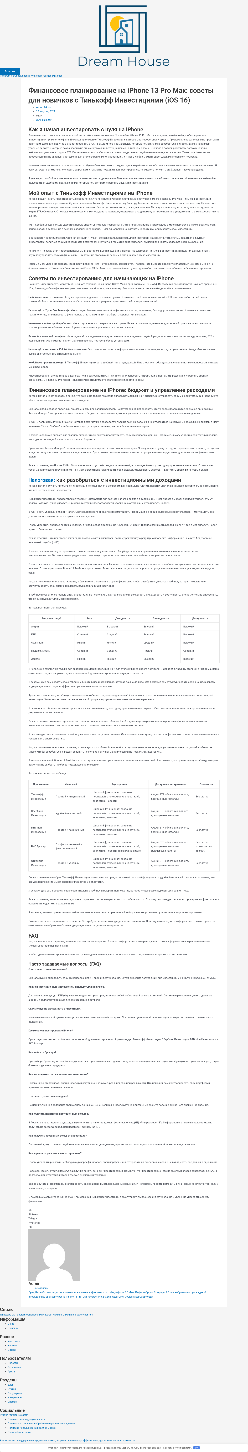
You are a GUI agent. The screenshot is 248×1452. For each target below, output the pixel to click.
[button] (124, 1210)
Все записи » (41, 1288)
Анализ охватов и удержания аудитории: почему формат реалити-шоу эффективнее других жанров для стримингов (70, 1439)
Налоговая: (43, 480)
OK (196, 1447)
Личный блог (44, 119)
